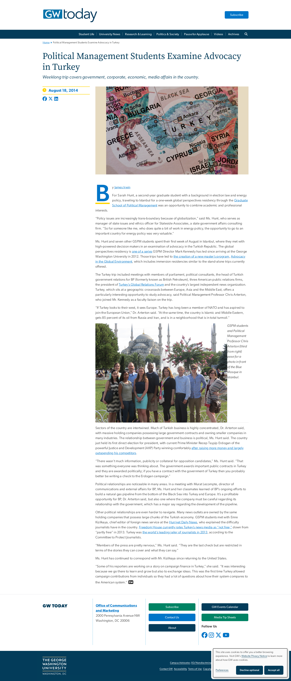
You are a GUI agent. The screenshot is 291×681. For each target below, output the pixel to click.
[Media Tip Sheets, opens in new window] (225, 617)
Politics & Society (167, 34)
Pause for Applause (196, 34)
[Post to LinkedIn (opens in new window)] (56, 99)
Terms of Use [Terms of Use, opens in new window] (195, 669)
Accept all (274, 670)
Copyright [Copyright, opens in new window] (208, 669)
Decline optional (249, 670)
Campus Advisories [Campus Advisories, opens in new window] (180, 663)
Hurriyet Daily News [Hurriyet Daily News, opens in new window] (183, 522)
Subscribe (236, 14)
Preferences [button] (222, 670)
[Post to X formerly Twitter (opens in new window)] (50, 99)
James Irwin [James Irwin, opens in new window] (122, 187)
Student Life (86, 34)
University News (109, 34)
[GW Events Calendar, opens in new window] (225, 607)
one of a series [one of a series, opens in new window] (142, 251)
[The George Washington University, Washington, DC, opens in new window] (54, 666)
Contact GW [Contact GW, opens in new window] (166, 669)
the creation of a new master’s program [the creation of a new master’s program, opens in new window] (201, 256)
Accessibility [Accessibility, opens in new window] (180, 669)
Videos (218, 34)
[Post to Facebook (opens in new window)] (45, 99)
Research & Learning (138, 34)
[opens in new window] (205, 637)
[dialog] (250, 662)
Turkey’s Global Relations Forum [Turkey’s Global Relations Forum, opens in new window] (141, 284)
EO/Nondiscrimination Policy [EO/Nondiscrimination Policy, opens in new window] (206, 663)
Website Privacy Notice (254, 656)
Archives (233, 34)
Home (46, 42)
